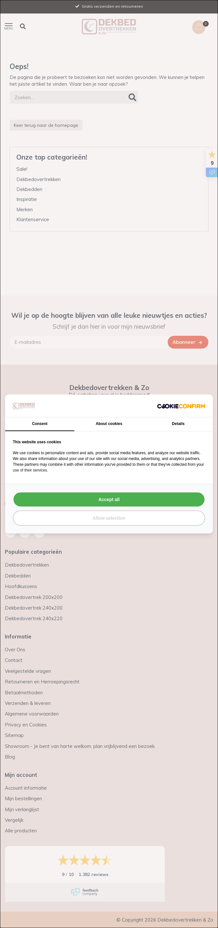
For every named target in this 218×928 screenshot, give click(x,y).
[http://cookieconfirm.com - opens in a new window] (181, 406)
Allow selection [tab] (109, 518)
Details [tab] (178, 423)
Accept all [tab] (109, 499)
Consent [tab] (39, 423)
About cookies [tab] (109, 423)
